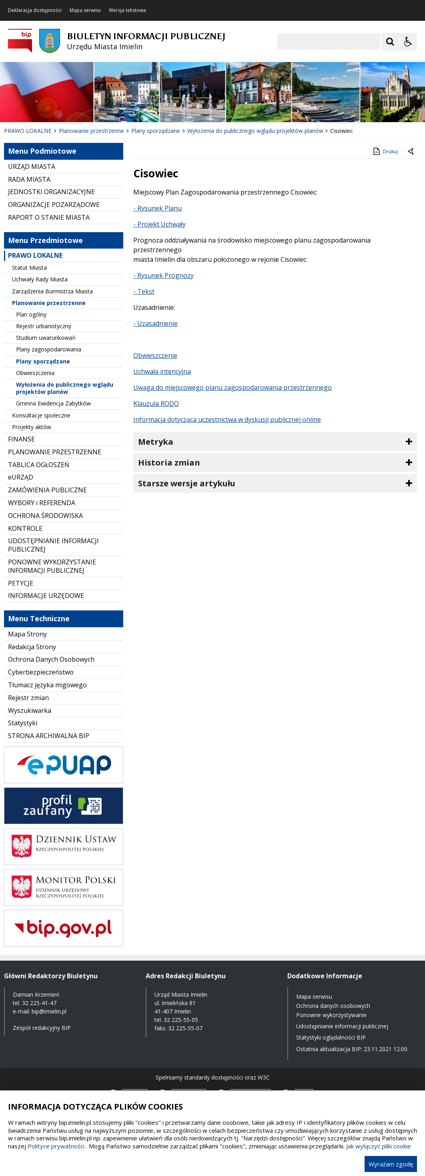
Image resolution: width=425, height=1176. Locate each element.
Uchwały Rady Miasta (40, 279)
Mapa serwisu (85, 10)
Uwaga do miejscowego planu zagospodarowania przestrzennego (232, 387)
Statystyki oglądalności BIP (331, 1037)
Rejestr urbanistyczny (43, 326)
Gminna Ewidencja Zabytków (53, 403)
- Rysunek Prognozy (163, 275)
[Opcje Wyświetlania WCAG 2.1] (408, 41)
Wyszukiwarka (29, 710)
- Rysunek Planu (157, 208)
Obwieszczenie (155, 355)
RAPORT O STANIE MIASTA (49, 217)
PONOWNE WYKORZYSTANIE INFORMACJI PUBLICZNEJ (52, 566)
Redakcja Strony (32, 646)
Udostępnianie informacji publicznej (342, 1026)
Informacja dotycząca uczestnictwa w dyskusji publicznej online (227, 419)
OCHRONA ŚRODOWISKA (45, 515)
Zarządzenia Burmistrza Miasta (52, 291)
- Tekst (143, 291)
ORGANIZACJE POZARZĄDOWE (54, 204)
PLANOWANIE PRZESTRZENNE (54, 452)
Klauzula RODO (156, 403)
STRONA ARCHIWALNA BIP (48, 735)
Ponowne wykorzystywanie (331, 1015)
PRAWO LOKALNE (35, 255)
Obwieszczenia (35, 373)
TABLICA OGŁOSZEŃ (38, 464)
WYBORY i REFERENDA (41, 502)
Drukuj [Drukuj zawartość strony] (385, 151)
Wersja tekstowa (127, 10)
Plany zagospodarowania (48, 349)
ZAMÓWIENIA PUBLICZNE (47, 490)
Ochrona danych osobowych (333, 1005)
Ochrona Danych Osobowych (51, 659)
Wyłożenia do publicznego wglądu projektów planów (64, 388)
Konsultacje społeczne (41, 415)
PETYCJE (20, 583)
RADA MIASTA (29, 179)
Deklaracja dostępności (35, 10)
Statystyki (22, 722)
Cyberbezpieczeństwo (41, 672)
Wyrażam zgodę (391, 1164)
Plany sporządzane (43, 361)
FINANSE (21, 439)
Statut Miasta (29, 267)
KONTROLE (25, 528)
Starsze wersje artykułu (186, 483)
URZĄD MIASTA (31, 166)
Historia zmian (169, 462)
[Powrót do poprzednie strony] (411, 152)
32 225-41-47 (39, 1003)
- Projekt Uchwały (159, 224)
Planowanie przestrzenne (49, 303)
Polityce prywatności (56, 1146)
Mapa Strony (27, 634)
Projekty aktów (31, 427)
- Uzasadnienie (155, 323)
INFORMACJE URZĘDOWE (46, 595)
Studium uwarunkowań (46, 337)
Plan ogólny (31, 314)
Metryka (155, 441)
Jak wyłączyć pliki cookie (378, 1146)
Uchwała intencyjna (162, 371)
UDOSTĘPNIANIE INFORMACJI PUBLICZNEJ (53, 545)
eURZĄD (20, 477)
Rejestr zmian (28, 697)
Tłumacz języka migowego (47, 684)
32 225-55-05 (181, 1019)
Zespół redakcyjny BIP (42, 1028)
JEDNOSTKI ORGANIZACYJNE (51, 191)
